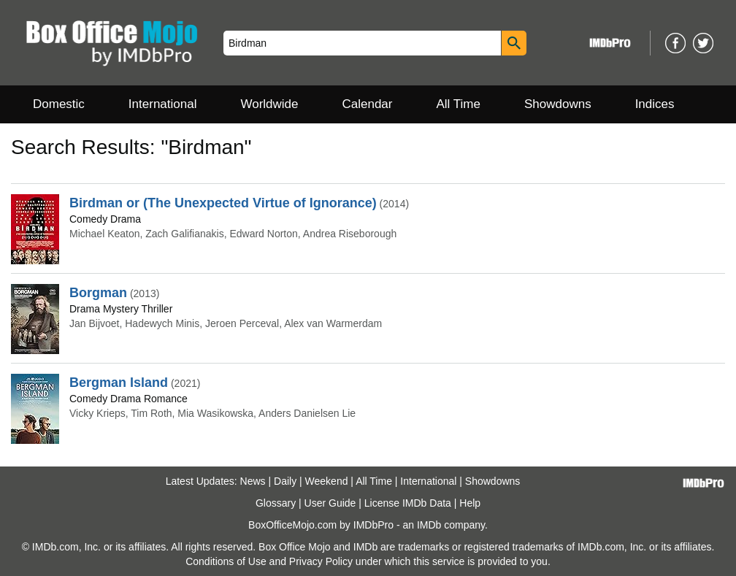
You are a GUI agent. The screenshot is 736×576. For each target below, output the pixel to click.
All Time (458, 104)
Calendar (367, 104)
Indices (655, 104)
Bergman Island (118, 382)
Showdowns (557, 104)
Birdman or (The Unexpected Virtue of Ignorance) (223, 203)
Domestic (59, 104)
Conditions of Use (226, 561)
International (163, 104)
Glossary (276, 503)
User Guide (330, 503)
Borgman (98, 292)
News (253, 481)
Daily (285, 481)
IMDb (429, 525)
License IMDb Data (407, 503)
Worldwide (269, 104)
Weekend (326, 481)
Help (469, 503)
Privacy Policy (321, 561)
